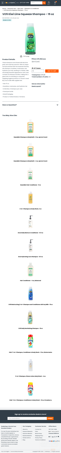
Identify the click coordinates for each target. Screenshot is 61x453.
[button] (48, 3)
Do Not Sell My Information (17, 451)
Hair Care (20, 8)
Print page (26, 56)
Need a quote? (36, 86)
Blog (24, 440)
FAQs (36, 431)
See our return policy (38, 84)
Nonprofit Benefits (27, 431)
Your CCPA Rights (5, 451)
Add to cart (51, 71)
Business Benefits (27, 435)
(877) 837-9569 (24, 2)
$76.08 (43, 75)
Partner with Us (27, 437)
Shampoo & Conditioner (32, 8)
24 (50, 77)
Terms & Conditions (40, 440)
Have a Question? (10, 105)
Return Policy (38, 433)
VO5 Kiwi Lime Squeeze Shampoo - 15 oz (16, 10)
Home (4, 8)
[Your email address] (27, 418)
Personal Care (12, 8)
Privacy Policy (38, 437)
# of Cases (36, 68)
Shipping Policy (39, 435)
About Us (25, 429)
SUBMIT (50, 418)
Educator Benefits (27, 433)
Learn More (47, 449)
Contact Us (38, 429)
